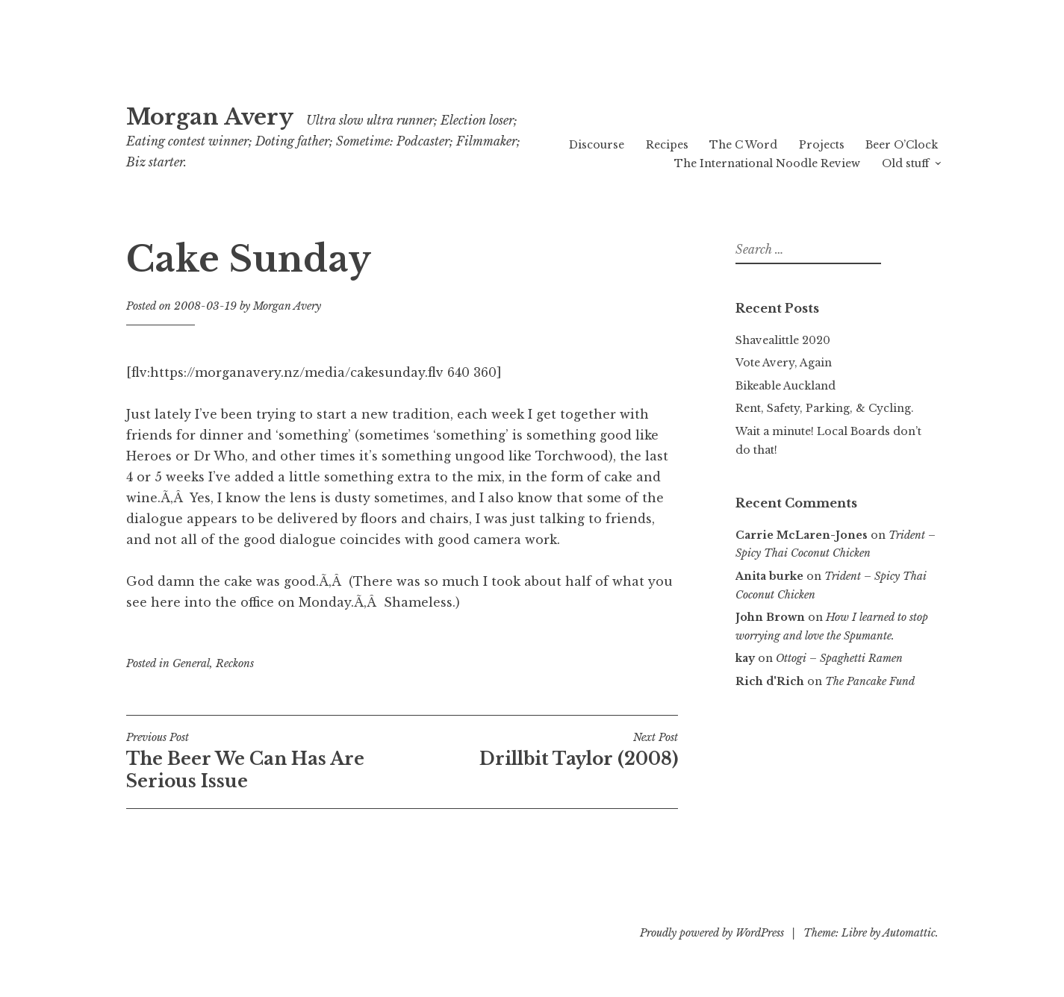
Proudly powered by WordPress (712, 933)
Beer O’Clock (901, 144)
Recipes (667, 144)
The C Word (743, 144)
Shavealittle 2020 (782, 340)
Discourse (596, 144)
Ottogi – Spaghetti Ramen (839, 658)
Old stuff (905, 163)
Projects (821, 144)
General (191, 663)
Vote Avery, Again (783, 362)
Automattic (909, 933)
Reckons (235, 663)
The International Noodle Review (767, 163)
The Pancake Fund (870, 681)
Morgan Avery (209, 117)
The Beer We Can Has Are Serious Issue (264, 761)
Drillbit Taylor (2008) (540, 750)
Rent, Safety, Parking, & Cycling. (824, 408)
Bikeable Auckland (785, 386)
